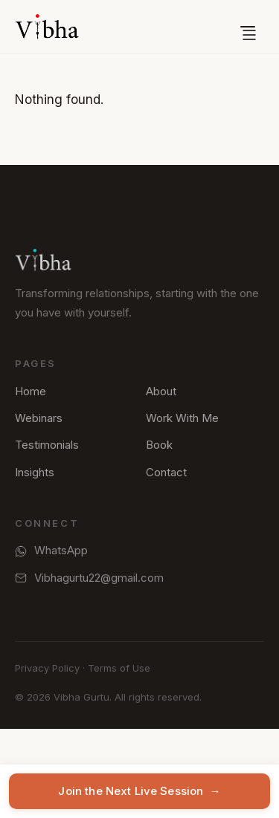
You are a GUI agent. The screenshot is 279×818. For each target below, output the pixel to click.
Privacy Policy (47, 668)
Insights (34, 472)
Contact (166, 472)
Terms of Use (119, 668)
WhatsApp (51, 550)
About (161, 391)
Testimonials (47, 445)
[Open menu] (247, 26)
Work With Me (182, 418)
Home (30, 391)
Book (159, 445)
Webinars (38, 418)
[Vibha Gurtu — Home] (47, 26)
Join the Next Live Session (139, 791)
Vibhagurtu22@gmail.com (89, 578)
